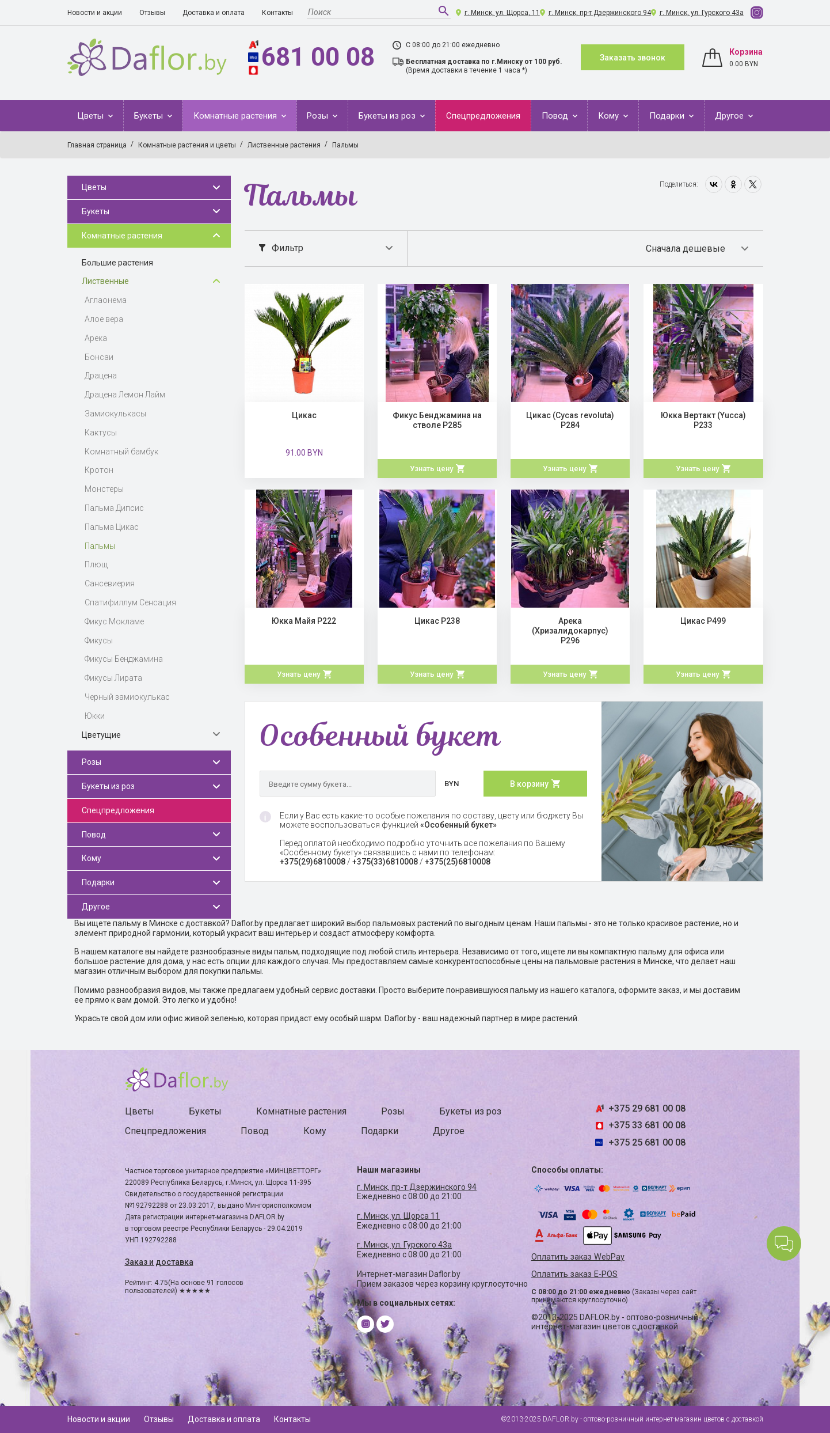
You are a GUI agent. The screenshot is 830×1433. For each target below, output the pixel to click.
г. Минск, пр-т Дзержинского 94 (600, 13)
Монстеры (104, 489)
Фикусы (99, 640)
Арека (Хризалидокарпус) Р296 (570, 630)
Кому (609, 116)
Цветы (91, 116)
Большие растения (117, 262)
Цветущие (101, 735)
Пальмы (100, 546)
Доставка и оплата (213, 13)
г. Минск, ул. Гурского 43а (702, 13)
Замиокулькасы (115, 413)
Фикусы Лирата (113, 678)
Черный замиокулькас (127, 697)
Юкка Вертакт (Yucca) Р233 (703, 420)
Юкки (95, 716)
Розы (318, 116)
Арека (96, 338)
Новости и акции (94, 13)
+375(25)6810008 (457, 861)
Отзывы (152, 13)
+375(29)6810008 (312, 861)
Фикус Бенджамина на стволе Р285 (437, 420)
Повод (556, 116)
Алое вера (104, 319)
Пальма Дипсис (114, 508)
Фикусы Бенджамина (124, 659)
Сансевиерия (110, 583)
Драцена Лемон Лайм (125, 394)
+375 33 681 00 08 (647, 1125)
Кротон (99, 470)
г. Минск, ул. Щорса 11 (398, 1215)
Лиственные (105, 281)
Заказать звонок (632, 57)
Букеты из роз (388, 116)
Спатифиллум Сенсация (130, 602)
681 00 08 (318, 57)
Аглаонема (106, 300)
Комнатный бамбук (121, 451)
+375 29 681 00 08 (647, 1108)
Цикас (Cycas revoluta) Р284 (570, 420)
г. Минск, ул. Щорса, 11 (502, 13)
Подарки (668, 116)
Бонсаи (99, 357)
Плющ (96, 564)
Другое (730, 116)
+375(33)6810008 (385, 861)
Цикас (304, 415)
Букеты (149, 116)
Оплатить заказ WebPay (578, 1257)
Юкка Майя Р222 (304, 620)
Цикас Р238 (437, 620)
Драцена (101, 375)
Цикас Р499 (703, 620)
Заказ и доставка (159, 1262)
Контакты (277, 13)
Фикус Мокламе (114, 621)
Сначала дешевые (685, 248)
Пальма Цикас (112, 527)
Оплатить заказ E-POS (574, 1274)
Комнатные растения (236, 116)
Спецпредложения (483, 116)
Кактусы (101, 432)
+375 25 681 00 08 (647, 1142)
